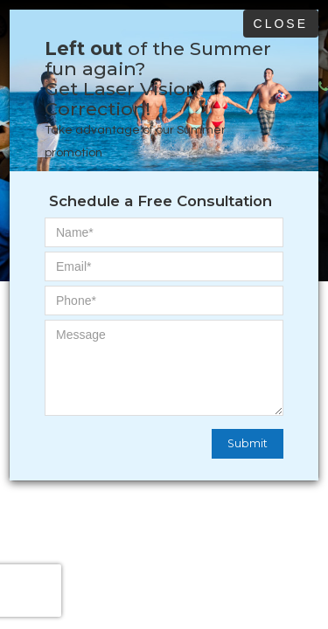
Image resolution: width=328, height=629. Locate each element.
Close (281, 24)
